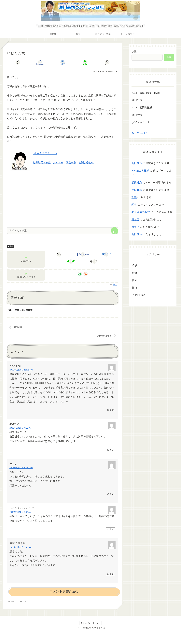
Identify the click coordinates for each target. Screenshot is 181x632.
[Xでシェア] (25, 62)
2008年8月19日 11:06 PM (21, 370)
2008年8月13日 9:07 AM (20, 512)
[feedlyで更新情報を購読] (80, 274)
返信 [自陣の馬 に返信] (110, 574)
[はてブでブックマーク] (62, 62)
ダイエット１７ (141, 122)
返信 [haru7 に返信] (110, 450)
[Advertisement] (62, 198)
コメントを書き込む (63, 591)
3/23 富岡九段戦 (142, 107)
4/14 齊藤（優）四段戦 (146, 92)
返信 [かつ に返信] (110, 410)
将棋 (10, 246)
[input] (62, 230)
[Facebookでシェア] (44, 62)
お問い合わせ (86, 162)
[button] (100, 62)
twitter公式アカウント (45, 153)
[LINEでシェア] (81, 62)
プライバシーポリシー (90, 623)
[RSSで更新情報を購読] (85, 274)
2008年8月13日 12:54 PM (21, 468)
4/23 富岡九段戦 (141, 212)
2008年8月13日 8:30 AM (20, 547)
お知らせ (58, 162)
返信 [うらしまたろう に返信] (110, 530)
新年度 (135, 219)
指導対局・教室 (42, 162)
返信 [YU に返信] (110, 494)
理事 (134, 197)
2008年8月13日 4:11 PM (20, 428)
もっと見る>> (139, 133)
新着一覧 (71, 162)
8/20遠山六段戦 (140, 170)
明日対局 (137, 100)
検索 (134, 51)
